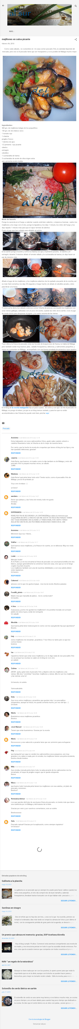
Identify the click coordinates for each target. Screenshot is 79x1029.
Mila (12, 767)
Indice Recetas (41, 31)
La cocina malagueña (19, 31)
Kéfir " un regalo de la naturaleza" (17, 961)
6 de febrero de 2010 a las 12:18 (29, 438)
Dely (13, 697)
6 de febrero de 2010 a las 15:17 (27, 542)
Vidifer (14, 542)
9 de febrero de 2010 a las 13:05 (36, 799)
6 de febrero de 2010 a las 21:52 (24, 652)
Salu (13, 821)
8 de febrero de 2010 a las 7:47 (25, 767)
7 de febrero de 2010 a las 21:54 (26, 739)
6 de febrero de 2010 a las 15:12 (29, 530)
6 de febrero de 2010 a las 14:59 (32, 512)
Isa (12, 652)
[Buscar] (75, 6)
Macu (13, 783)
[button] (75, 39)
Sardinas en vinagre (11, 908)
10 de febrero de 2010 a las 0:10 (26, 821)
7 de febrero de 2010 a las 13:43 (26, 697)
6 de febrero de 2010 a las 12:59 (29, 474)
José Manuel (16, 727)
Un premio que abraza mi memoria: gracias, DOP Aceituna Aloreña (33, 934)
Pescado (6, 428)
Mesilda (14, 622)
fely (12, 636)
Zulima (14, 668)
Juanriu (14, 458)
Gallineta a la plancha (12, 881)
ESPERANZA (16, 512)
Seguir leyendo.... (69, 901)
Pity (12, 751)
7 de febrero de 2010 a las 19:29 (32, 727)
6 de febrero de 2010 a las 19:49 (28, 622)
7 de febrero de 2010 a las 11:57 (27, 668)
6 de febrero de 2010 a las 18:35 (29, 580)
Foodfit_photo (16, 592)
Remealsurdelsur (18, 799)
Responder (16, 453)
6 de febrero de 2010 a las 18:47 (33, 592)
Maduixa (14, 474)
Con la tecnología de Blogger (39, 1019)
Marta (13, 713)
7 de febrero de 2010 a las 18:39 (27, 713)
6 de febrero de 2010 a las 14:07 (28, 496)
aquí (47, 413)
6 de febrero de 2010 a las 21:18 (25, 636)
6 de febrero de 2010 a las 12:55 (28, 458)
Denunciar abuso (39, 1024)
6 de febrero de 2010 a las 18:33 (26, 556)
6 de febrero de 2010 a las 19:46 (27, 606)
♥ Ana (13, 606)
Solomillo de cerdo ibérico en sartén (19, 988)
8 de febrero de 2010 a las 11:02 (26, 783)
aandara (14, 496)
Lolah (13, 556)
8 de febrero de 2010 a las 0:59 (25, 751)
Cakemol (14, 580)
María (13, 739)
